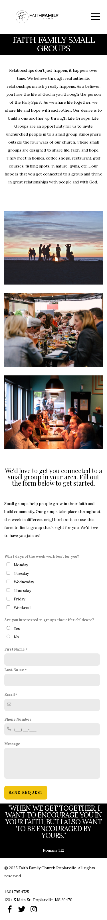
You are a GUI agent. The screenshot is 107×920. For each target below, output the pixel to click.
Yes (17, 628)
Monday (21, 564)
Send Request (26, 792)
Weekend (22, 607)
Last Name (14, 669)
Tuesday (21, 573)
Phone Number (17, 719)
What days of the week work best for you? (41, 556)
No (16, 636)
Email (9, 694)
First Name (14, 649)
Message (12, 743)
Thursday (22, 590)
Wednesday (24, 581)
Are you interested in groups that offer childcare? (49, 620)
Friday (19, 599)
